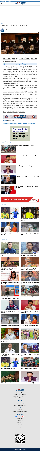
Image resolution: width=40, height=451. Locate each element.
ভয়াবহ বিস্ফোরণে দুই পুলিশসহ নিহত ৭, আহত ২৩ (25, 145)
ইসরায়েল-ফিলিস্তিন (13, 123)
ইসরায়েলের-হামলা (31, 123)
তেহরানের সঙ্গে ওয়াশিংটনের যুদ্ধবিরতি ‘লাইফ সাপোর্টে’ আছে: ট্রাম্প (27, 176)
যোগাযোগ (20, 424)
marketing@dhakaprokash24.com (20, 411)
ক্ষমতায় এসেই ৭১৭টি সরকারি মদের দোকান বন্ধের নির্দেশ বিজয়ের (27, 155)
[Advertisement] (20, 8)
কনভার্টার (20, 428)
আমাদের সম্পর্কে (20, 422)
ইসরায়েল (19, 123)
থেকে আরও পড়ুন (8, 120)
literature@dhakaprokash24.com (20, 405)
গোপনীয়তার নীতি (20, 418)
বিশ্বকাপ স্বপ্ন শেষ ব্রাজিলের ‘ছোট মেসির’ (8, 218)
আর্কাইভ (20, 426)
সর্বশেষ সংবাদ (4, 240)
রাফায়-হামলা (6, 123)
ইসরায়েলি (25, 123)
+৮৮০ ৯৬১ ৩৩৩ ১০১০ (20, 402)
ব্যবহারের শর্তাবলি (20, 420)
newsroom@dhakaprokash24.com (20, 403)
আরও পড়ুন (4, 205)
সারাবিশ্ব (2, 23)
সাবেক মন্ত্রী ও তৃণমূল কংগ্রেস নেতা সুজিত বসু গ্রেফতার (25, 166)
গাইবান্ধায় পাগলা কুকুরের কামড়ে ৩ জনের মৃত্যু (9, 382)
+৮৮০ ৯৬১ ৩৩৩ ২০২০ (20, 409)
